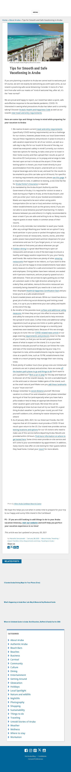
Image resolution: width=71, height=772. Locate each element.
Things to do (17, 713)
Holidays (15, 686)
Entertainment (18, 675)
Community (16, 663)
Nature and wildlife (20, 694)
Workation (16, 737)
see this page (58, 177)
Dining (13, 671)
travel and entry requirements (49, 129)
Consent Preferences (35, 759)
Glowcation (16, 682)
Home (4, 20)
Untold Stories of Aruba (23, 721)
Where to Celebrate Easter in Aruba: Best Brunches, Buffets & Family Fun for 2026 (32, 622)
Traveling (55, 538)
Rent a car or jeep (37, 374)
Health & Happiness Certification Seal (42, 290)
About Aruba (14, 20)
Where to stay (17, 733)
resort (41, 449)
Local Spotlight (18, 690)
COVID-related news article (46, 332)
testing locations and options (25, 429)
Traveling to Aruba (47, 541)
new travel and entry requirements (27, 113)
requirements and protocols (37, 336)
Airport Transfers (13, 541)
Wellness (15, 729)
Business (15, 655)
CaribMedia (42, 756)
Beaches (14, 651)
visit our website (30, 522)
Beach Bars (16, 647)
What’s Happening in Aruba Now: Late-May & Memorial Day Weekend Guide (30, 602)
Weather (14, 725)
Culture (14, 667)
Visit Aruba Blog (30, 756)
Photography (17, 702)
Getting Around (18, 678)
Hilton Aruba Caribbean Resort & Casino (27, 504)
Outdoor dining (19, 248)
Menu (35, 12)
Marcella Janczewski (17, 538)
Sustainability (17, 710)
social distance (37, 391)
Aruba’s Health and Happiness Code (34, 109)
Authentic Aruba (19, 644)
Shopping (15, 706)
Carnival (14, 659)
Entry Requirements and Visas (30, 541)
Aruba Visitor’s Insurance (27, 184)
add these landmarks (57, 384)
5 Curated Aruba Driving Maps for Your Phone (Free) (22, 583)
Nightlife (15, 698)
